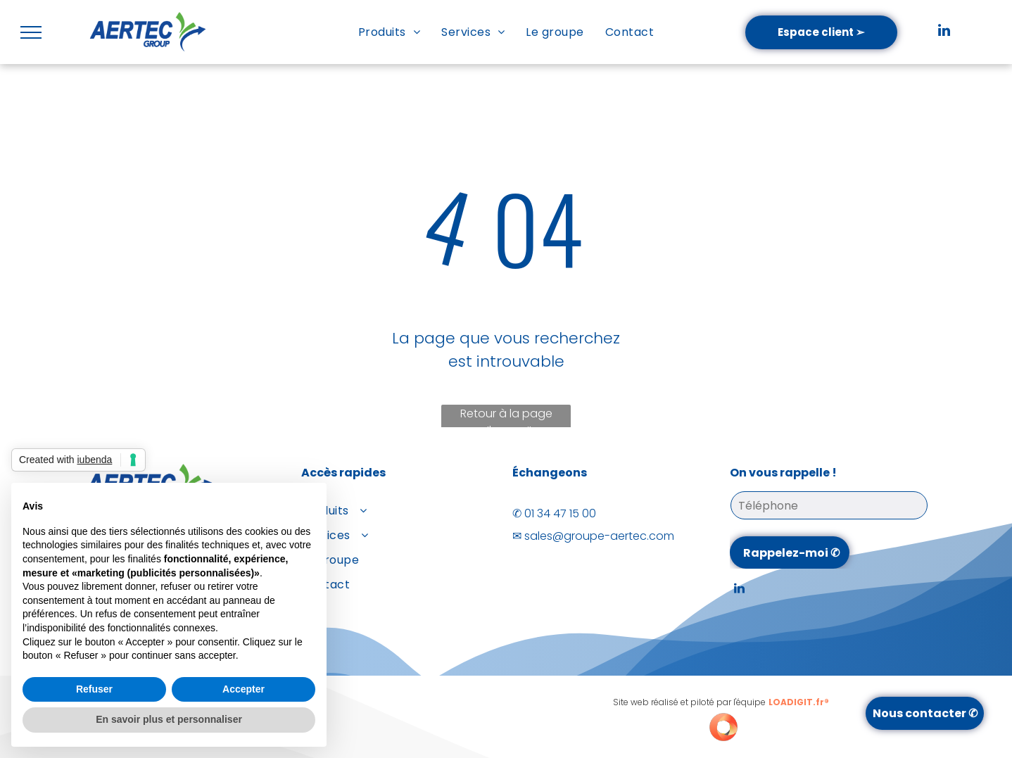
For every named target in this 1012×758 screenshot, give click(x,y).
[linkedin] (943, 32)
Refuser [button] (94, 689)
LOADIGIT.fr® (799, 702)
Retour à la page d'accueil (506, 418)
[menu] (31, 32)
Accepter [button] (243, 689)
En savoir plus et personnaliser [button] (169, 719)
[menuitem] (389, 32)
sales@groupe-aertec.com (599, 536)
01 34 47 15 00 (560, 513)
